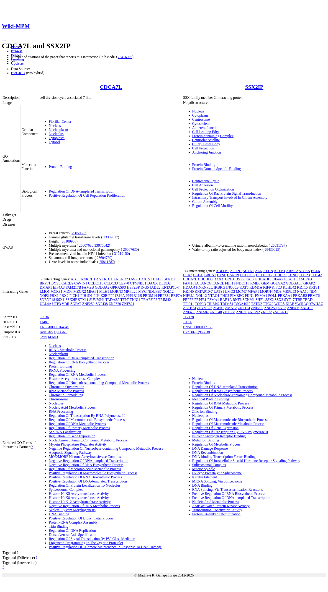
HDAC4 (189, 287)
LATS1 (219, 291)
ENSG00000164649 (54, 327)
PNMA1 (261, 295)
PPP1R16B (134, 295)
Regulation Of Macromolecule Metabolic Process (85, 469)
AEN (258, 271)
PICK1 (74, 295)
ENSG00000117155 (198, 327)
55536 (44, 317)
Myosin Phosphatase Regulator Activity (78, 444)
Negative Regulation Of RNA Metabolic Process (84, 506)
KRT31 (314, 287)
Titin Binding (58, 526)
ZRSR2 (266, 312)
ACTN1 (236, 271)
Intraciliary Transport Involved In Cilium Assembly (229, 197)
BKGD (198, 275)
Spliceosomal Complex (66, 489)
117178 (188, 317)
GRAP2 (309, 283)
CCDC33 (111, 283)
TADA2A (112, 300)
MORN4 (266, 291)
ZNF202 (257, 308)
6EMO (53, 337)
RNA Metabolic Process (66, 391)
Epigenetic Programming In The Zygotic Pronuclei (86, 543)
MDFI (67, 291)
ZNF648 (216, 312)
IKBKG (219, 287)
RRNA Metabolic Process (67, 350)
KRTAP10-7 (170, 287)
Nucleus (55, 126)
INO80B (232, 287)
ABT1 (75, 279)
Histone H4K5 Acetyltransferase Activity (79, 494)
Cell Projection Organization (213, 189)
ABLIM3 (222, 271)
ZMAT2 (231, 308)
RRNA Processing (62, 370)
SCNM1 (249, 300)
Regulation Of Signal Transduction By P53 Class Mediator (91, 539)
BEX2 (187, 275)
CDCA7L (111, 87)
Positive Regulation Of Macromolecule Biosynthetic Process (93, 473)
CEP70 (124, 283)
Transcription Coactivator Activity (217, 510)
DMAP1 (46, 287)
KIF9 (267, 287)
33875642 (101, 245)
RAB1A (226, 300)
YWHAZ (316, 304)
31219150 (121, 254)
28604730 (104, 258)
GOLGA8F (294, 283)
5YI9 (43, 337)
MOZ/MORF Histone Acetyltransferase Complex (85, 457)
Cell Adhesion (202, 185)
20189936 (69, 241)
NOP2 (44, 295)
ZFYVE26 (204, 308)
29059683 (79, 233)
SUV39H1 (97, 300)
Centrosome (201, 119)
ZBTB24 (189, 308)
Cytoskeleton (201, 123)
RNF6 (237, 300)
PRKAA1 (285, 295)
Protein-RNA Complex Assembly (73, 522)
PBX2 (63, 295)
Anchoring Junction (206, 152)
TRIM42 (164, 300)
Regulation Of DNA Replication (72, 530)
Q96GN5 (60, 332)
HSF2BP (133, 287)
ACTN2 (248, 271)
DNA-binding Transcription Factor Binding (224, 457)
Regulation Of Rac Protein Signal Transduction (226, 193)
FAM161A (191, 283)
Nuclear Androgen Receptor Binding (219, 436)
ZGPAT (75, 304)
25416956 (125, 57)
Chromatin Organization (66, 387)
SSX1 (60, 300)
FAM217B (73, 287)
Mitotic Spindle (203, 469)
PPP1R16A (116, 295)
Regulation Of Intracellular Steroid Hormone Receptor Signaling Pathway (246, 461)
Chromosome (58, 399)
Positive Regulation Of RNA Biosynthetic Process (85, 477)
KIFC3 (277, 287)
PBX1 (54, 295)
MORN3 (116, 291)
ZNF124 (244, 308)
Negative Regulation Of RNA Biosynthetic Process (86, 465)
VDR (65, 304)
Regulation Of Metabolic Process (216, 444)
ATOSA (304, 271)
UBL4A (45, 304)
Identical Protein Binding (210, 399)
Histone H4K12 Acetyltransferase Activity (80, 502)
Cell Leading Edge (206, 132)
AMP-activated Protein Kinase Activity (221, 506)
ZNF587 (202, 312)
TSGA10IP (242, 304)
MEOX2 (79, 291)
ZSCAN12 (280, 312)
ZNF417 (306, 308)
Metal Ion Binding (205, 440)
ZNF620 (115, 304)
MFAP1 (92, 291)
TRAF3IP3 (149, 300)
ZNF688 (229, 312)
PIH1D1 (86, 295)
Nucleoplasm (58, 130)
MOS (278, 291)
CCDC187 (247, 275)
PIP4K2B (100, 295)
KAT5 (244, 287)
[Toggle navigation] (3, 40)
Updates (17, 63)
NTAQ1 (213, 295)
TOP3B (200, 304)
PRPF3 (188, 300)
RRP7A (176, 295)
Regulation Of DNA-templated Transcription (81, 191)
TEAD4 (309, 300)
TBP (298, 300)
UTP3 (56, 304)
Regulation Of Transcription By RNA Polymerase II (87, 415)
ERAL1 (289, 279)
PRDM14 (150, 295)
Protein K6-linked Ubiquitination (216, 514)
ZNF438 (101, 304)
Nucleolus (56, 134)
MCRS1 (56, 291)
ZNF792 (254, 312)
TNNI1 (135, 300)
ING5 (145, 287)
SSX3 (279, 300)
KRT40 (188, 291)
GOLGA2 (102, 287)
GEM (265, 283)
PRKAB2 (300, 295)
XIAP (289, 304)
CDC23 (304, 275)
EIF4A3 (59, 287)
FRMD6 (254, 283)
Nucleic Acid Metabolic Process (72, 407)
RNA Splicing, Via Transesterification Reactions (227, 489)
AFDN (268, 271)
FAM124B (304, 279)
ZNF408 (293, 308)
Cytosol (54, 142)
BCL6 (315, 271)
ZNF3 (281, 308)
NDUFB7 (154, 291)
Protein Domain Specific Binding (216, 169)
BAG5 (158, 279)
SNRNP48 (47, 300)
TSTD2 (256, 304)
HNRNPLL (204, 287)
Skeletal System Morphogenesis (72, 510)
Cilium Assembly (205, 201)
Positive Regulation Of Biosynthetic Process (81, 518)
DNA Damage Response (210, 448)
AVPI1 (135, 279)
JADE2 (155, 287)
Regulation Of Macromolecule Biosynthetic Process (87, 420)
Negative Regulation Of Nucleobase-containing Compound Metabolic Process (106, 448)
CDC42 (316, 275)
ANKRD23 (121, 279)
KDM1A (255, 287)
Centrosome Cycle (205, 181)
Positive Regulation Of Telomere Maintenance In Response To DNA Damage (105, 547)
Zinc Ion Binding (204, 411)
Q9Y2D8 (203, 332)
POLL (272, 295)
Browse (16, 51)
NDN (313, 291)
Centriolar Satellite (206, 140)
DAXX (152, 283)
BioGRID (18, 73)
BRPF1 (45, 283)
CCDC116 (95, 283)
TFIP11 (188, 304)
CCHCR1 (279, 275)
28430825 (271, 249)
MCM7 (241, 291)
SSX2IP (254, 87)
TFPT (124, 300)
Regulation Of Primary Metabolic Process (79, 428)
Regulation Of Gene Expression (72, 436)
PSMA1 (213, 300)
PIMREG (237, 295)
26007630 (86, 245)
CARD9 (67, 283)
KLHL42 (289, 287)
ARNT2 (292, 271)
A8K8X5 (46, 332)
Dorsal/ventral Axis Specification (73, 535)
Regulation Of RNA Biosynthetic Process (79, 362)
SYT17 (289, 300)
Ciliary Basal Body (206, 144)
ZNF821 (128, 304)
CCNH (293, 275)
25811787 (106, 262)
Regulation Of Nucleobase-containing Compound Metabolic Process (99, 383)
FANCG (206, 283)
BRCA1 (210, 275)
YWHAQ (302, 304)
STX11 (83, 300)
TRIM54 (226, 304)
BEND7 (169, 279)
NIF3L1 (189, 295)
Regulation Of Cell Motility (212, 206)
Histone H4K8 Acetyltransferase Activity (79, 498)
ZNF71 (241, 312)
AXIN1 (146, 279)
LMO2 (230, 291)
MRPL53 (289, 291)
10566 (187, 322)
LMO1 (45, 291)
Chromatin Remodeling (66, 395)
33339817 (110, 237)
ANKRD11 (104, 279)
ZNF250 (88, 304)
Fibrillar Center (60, 121)
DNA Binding (59, 514)
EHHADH (263, 279)
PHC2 (224, 295)
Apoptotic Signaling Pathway (70, 452)
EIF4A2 (277, 279)
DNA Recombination (207, 452)
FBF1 (229, 283)
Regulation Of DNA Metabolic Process (77, 424)
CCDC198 (264, 275)
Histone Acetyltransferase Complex (75, 379)
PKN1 (249, 295)
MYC (142, 291)
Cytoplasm (56, 138)
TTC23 (268, 304)
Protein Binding (60, 167)
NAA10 (303, 291)
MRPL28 (130, 291)
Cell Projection (203, 148)
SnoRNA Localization (65, 432)
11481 (44, 322)
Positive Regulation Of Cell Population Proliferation (87, 195)
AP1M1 (279, 271)
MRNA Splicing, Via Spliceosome (217, 481)
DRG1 (229, 279)
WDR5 (279, 304)
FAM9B (88, 287)
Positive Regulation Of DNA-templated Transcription (88, 481)
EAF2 (250, 279)
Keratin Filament (204, 477)
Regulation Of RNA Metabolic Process (77, 374)
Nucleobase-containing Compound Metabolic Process (88, 440)
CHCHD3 (205, 279)
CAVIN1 (80, 283)
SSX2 (269, 300)
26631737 (278, 245)
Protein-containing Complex (213, 136)
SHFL (260, 300)
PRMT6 (314, 295)
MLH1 (104, 291)
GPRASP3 (118, 287)
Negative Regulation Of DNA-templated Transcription (88, 461)
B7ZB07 (189, 332)
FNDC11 (240, 283)
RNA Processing (61, 411)
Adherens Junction (206, 128)
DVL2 (240, 279)
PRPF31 (164, 295)
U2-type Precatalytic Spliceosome (217, 473)
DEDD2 (165, 283)
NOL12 (168, 291)
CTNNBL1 (138, 283)
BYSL (55, 283)
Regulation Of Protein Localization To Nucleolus (84, 485)
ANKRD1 (88, 279)
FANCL (218, 283)
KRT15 (302, 287)
